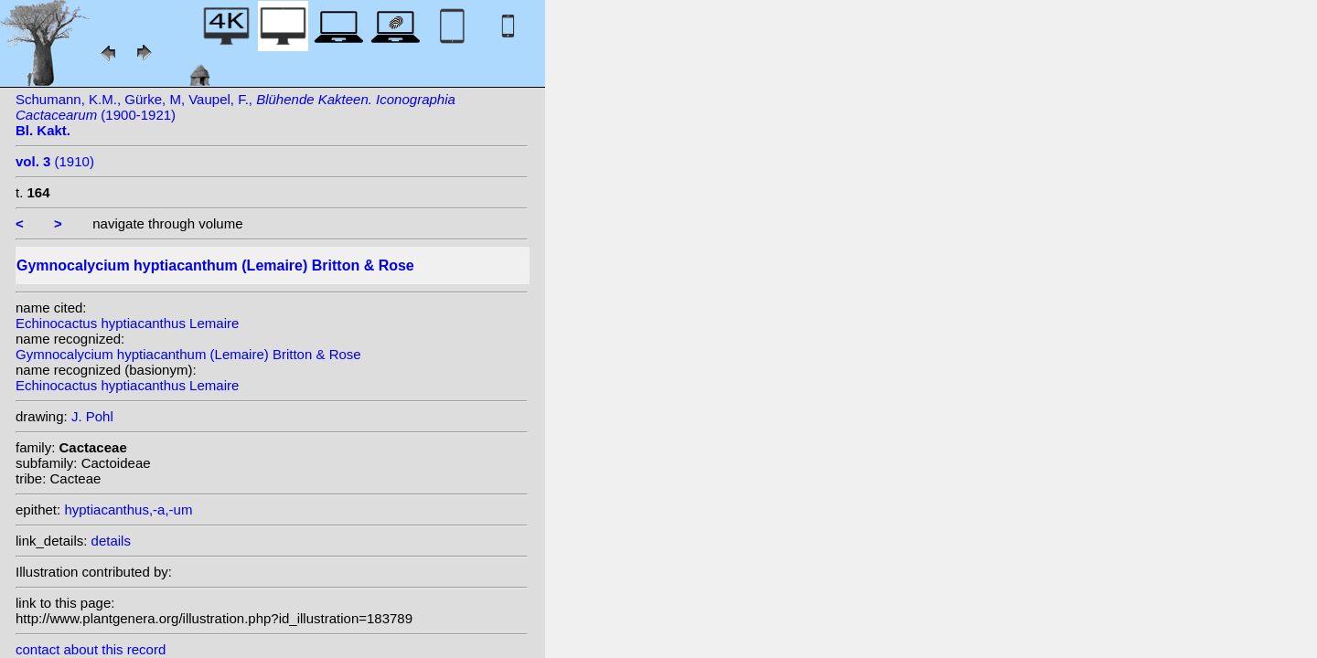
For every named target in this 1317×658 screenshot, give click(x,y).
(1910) (55, 161)
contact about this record (91, 649)
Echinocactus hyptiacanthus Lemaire (127, 323)
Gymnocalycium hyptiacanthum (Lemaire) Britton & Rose (188, 354)
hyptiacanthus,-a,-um (128, 509)
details (111, 540)
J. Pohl (92, 416)
